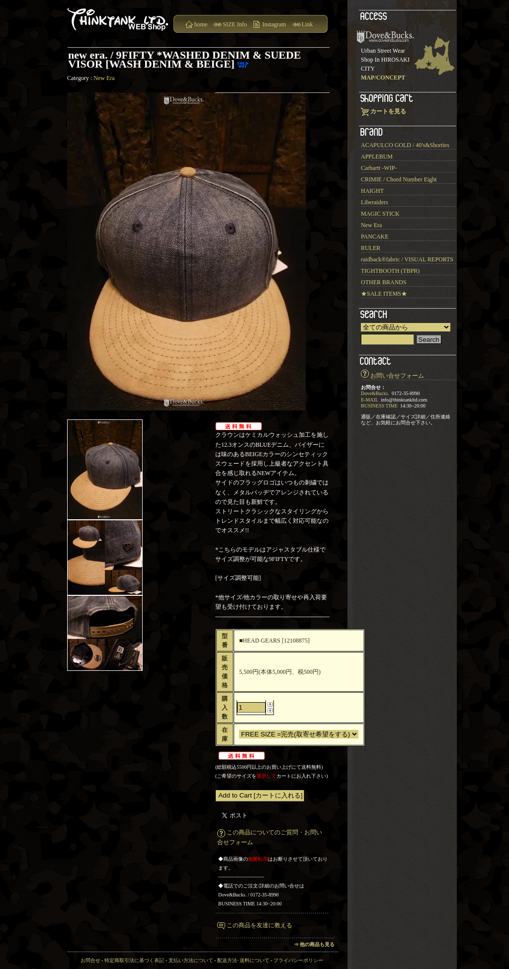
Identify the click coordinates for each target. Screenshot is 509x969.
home (201, 24)
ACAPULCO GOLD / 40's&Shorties (405, 145)
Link (307, 24)
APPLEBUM (377, 156)
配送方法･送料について (243, 960)
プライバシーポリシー (298, 960)
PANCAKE (375, 236)
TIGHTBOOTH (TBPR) (390, 270)
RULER (370, 247)
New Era (103, 78)
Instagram (274, 24)
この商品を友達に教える (259, 925)
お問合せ (90, 960)
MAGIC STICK (380, 213)
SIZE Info (235, 24)
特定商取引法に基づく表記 (134, 960)
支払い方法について (191, 960)
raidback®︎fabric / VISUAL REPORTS (407, 259)
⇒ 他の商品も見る (314, 944)
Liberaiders (374, 202)
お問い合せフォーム (397, 375)
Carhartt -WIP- (379, 167)
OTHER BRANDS (384, 282)
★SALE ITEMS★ (384, 293)
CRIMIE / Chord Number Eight (399, 179)
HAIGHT (372, 190)
